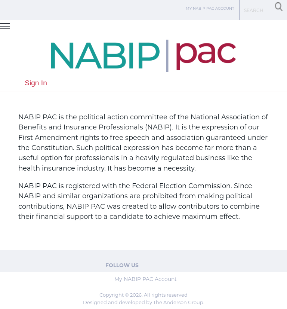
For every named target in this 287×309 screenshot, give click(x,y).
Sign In (36, 83)
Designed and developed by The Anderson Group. (143, 302)
